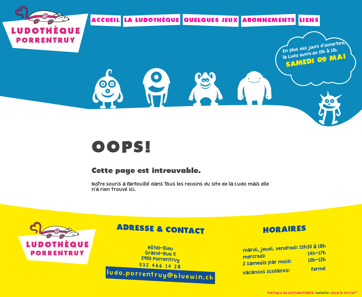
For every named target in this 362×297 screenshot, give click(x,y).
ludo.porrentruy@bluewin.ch (160, 275)
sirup (335, 293)
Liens (309, 20)
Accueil (105, 20)
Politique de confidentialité (290, 293)
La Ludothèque (152, 20)
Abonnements (268, 20)
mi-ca (351, 293)
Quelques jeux (211, 20)
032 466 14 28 (160, 266)
